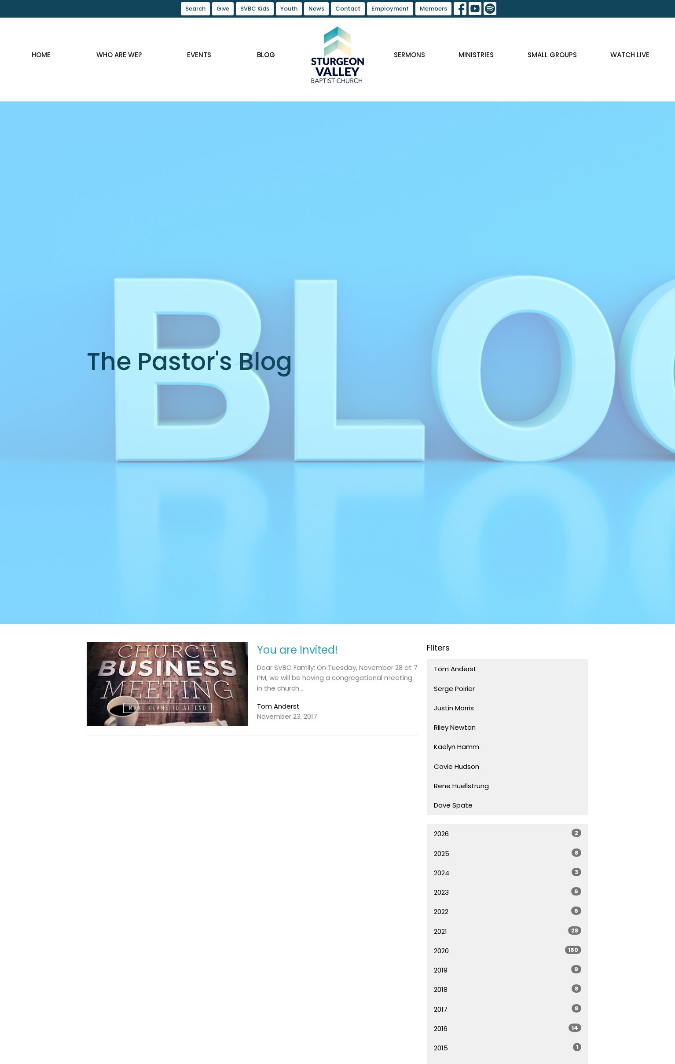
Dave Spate (453, 805)
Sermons (409, 54)
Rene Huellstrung (461, 785)
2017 (507, 1009)
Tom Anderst (455, 668)
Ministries (476, 54)
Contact (347, 8)
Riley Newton (455, 727)
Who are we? (119, 54)
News (316, 8)
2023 (507, 892)
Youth (288, 8)
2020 (507, 950)
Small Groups (552, 54)
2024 (507, 873)
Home (41, 54)
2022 (507, 911)
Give (222, 8)
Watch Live (629, 54)
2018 (507, 989)
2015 (507, 1048)
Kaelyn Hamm (456, 746)
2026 (507, 833)
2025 (507, 853)
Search (195, 8)
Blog (266, 54)
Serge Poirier (454, 688)
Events (199, 54)
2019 (507, 970)
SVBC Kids (254, 8)
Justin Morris (454, 708)
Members (433, 8)
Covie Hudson (456, 766)
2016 (507, 1028)
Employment (390, 8)
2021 (507, 931)
